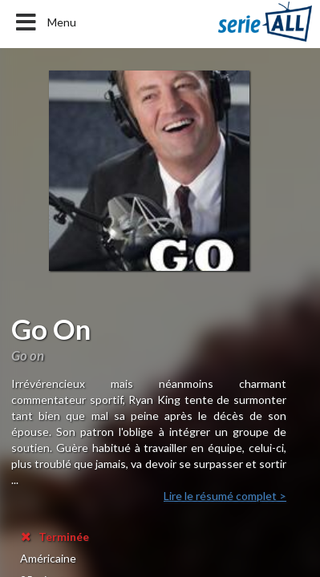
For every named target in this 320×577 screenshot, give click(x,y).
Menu (44, 22)
